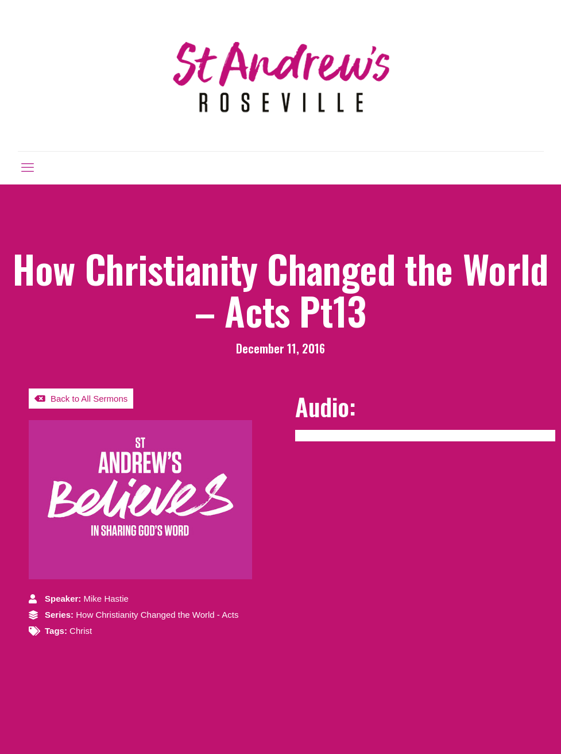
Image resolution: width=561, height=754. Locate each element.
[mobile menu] (27, 168)
